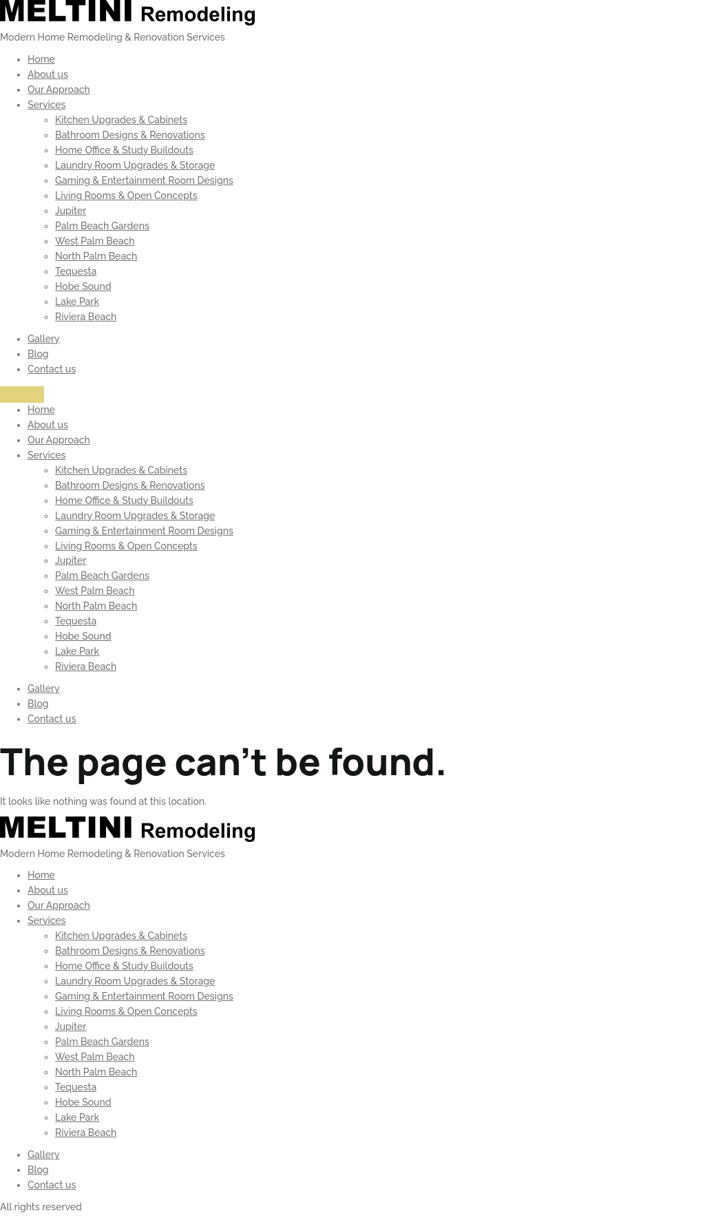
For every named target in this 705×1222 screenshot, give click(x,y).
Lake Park (77, 301)
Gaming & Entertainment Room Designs (144, 180)
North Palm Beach (96, 256)
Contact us (52, 369)
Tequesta (75, 271)
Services (46, 104)
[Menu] (22, 394)
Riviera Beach (85, 316)
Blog (38, 353)
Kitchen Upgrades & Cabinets (121, 119)
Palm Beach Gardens (102, 225)
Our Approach (59, 89)
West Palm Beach (95, 240)
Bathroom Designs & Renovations (130, 134)
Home (41, 59)
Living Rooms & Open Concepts (126, 195)
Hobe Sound (83, 286)
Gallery (44, 338)
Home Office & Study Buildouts (124, 150)
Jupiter (70, 210)
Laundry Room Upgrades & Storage (135, 165)
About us (48, 74)
